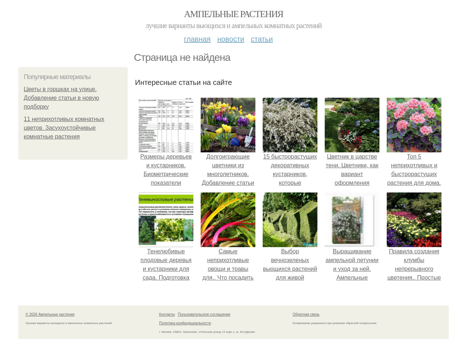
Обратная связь (306, 314)
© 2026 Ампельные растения (50, 314)
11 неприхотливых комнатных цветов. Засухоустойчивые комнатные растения (64, 128)
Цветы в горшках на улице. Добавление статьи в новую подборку (61, 98)
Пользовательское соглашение (204, 314)
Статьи (262, 39)
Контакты (167, 314)
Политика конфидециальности (185, 323)
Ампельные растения (233, 14)
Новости (230, 39)
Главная (197, 39)
